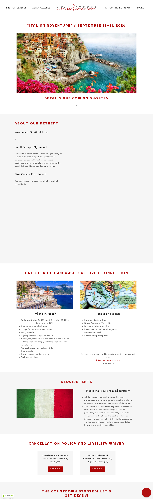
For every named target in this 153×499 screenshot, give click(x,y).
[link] (76, 8)
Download (55, 469)
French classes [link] (16, 8)
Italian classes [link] (40, 8)
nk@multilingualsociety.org (108, 360)
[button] (119, 8)
